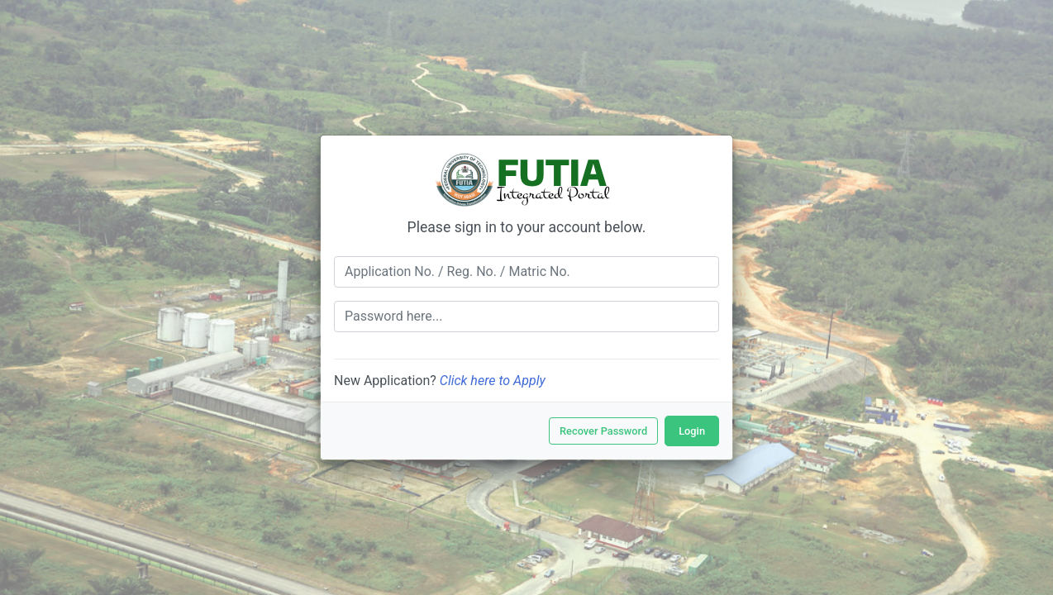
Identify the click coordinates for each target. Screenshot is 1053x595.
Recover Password (603, 431)
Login (692, 431)
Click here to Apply (493, 380)
